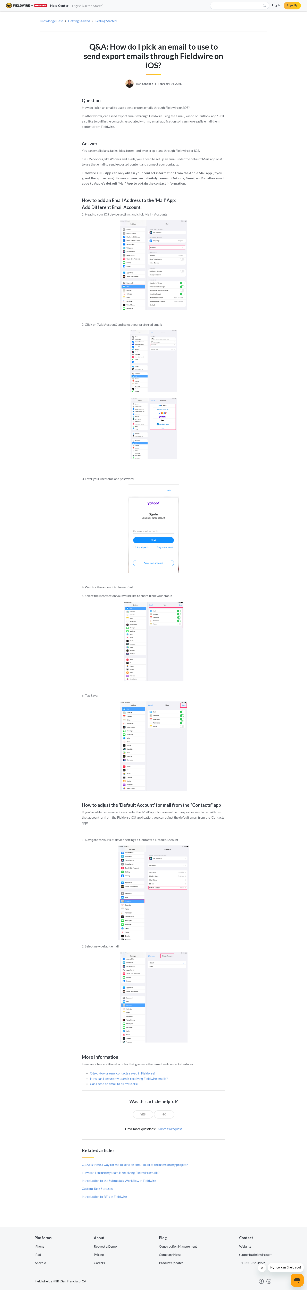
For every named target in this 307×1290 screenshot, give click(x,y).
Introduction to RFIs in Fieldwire (104, 1196)
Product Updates (171, 1263)
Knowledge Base (51, 21)
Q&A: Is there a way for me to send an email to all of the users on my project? (135, 1164)
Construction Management (178, 1246)
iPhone (39, 1246)
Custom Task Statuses (97, 1188)
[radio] (143, 1114)
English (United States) (89, 6)
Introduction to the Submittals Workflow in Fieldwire (119, 1180)
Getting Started (79, 21)
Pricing (99, 1254)
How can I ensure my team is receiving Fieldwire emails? (129, 1078)
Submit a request (170, 1129)
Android (40, 1263)
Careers (99, 1263)
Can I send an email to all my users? (114, 1084)
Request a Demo (105, 1246)
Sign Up (292, 5)
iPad (38, 1254)
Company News (170, 1254)
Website (245, 1246)
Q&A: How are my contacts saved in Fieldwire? (123, 1073)
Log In (276, 5)
